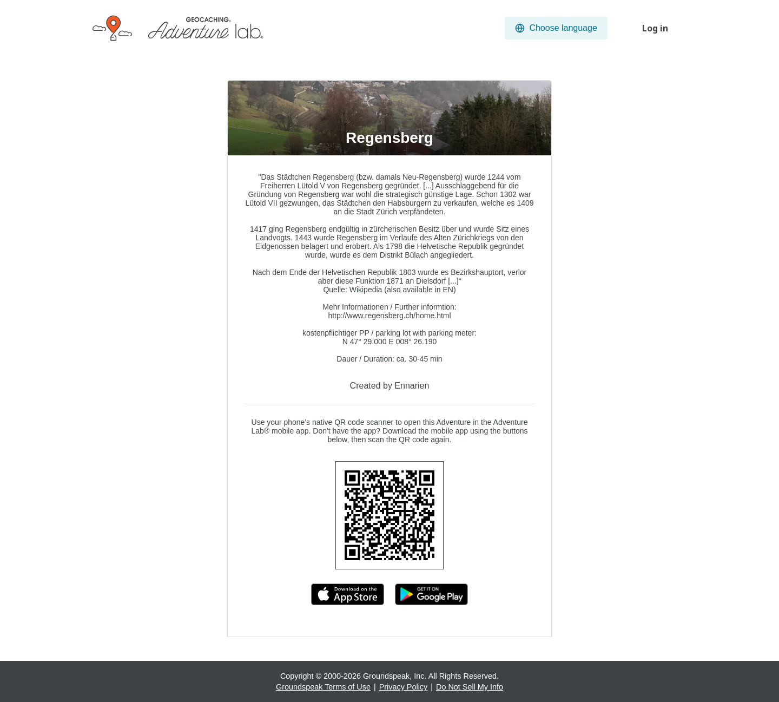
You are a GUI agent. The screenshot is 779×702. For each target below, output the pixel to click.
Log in (655, 28)
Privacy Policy (403, 687)
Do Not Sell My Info (469, 687)
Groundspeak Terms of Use (323, 687)
